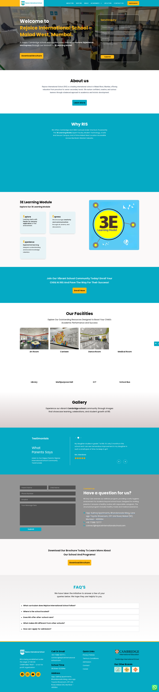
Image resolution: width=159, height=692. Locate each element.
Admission (87, 662)
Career (85, 669)
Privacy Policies (89, 655)
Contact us (118, 3)
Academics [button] (96, 3)
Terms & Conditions (91, 658)
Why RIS (79, 3)
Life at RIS (107, 3)
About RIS (70, 3)
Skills (86, 3)
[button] (119, 462)
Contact (86, 665)
